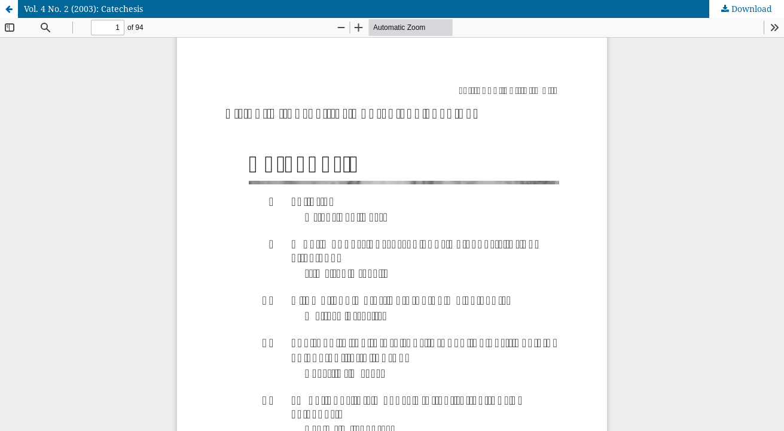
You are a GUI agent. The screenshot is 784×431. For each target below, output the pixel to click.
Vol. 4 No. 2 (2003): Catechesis (83, 8)
